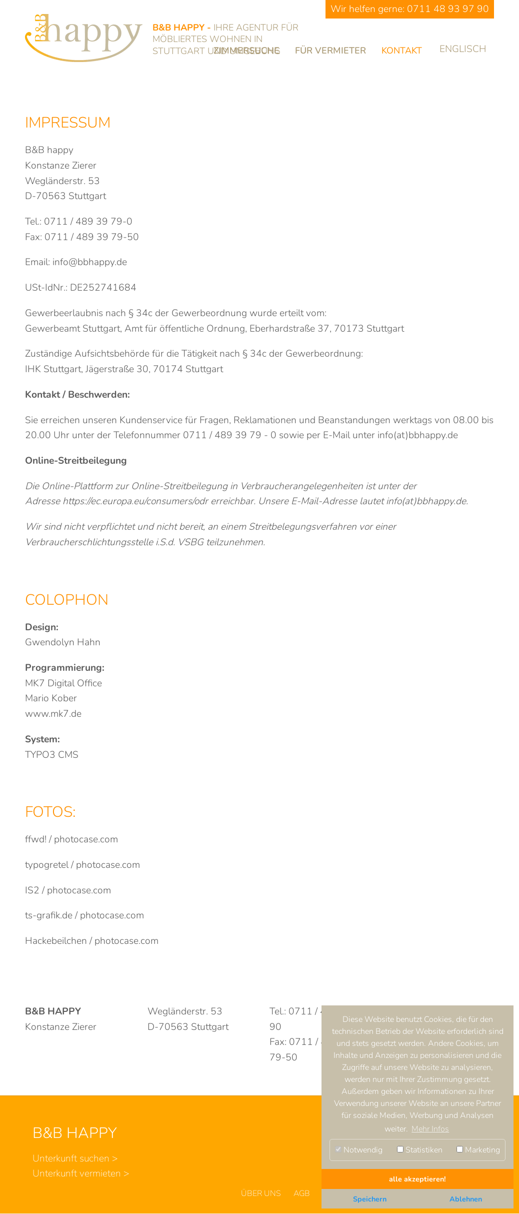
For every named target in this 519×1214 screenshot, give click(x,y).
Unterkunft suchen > (75, 1158)
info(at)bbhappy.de (418, 435)
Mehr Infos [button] (430, 1128)
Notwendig (358, 1149)
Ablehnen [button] (466, 1199)
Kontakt (402, 51)
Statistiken (419, 1149)
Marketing (478, 1149)
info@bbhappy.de (89, 262)
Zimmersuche (247, 51)
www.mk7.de (53, 713)
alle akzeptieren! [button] (417, 1179)
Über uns (261, 1193)
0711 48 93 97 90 (448, 9)
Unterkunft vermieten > (81, 1173)
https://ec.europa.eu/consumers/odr (135, 501)
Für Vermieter (330, 51)
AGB (302, 1193)
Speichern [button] (369, 1199)
